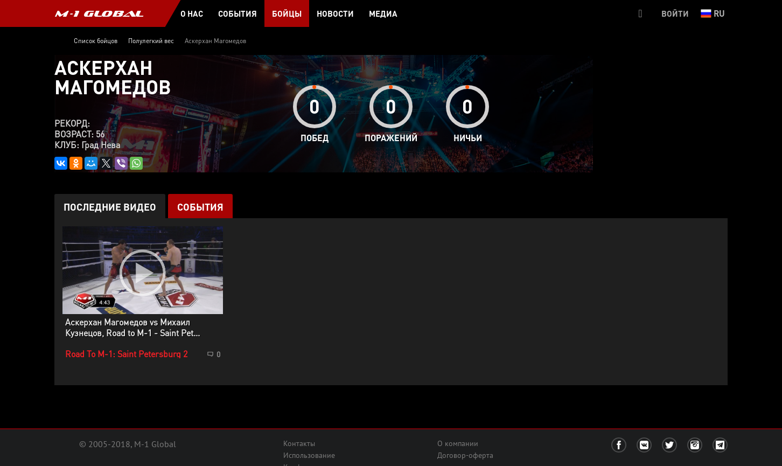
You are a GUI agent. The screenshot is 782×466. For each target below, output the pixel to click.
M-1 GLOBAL (99, 13)
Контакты (299, 443)
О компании (457, 443)
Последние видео (110, 206)
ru (713, 13)
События (200, 206)
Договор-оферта (465, 455)
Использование (309, 455)
